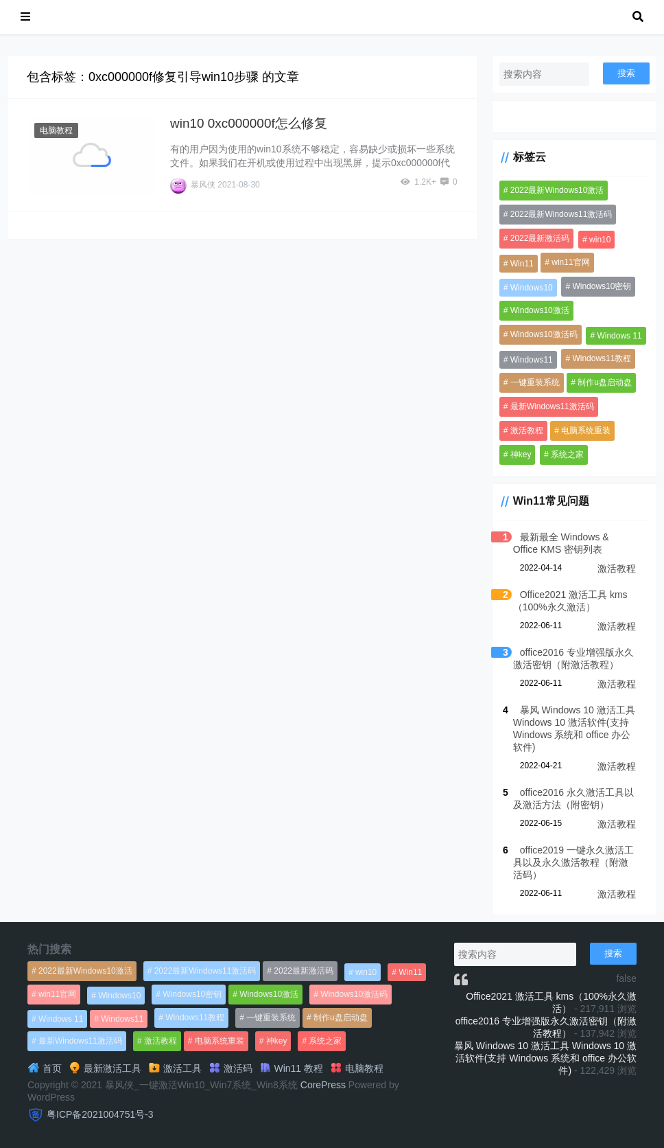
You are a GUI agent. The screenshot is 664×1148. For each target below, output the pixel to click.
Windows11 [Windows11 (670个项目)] (531, 360)
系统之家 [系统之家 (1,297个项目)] (567, 454)
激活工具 (175, 1068)
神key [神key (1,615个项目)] (521, 454)
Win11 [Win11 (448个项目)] (522, 263)
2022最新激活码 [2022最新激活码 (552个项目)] (540, 238)
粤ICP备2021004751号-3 (100, 1114)
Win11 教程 (291, 1068)
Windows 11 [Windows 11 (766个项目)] (619, 336)
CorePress (323, 1084)
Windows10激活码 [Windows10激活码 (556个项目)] (544, 334)
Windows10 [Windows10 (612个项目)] (531, 287)
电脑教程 (56, 130)
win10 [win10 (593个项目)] (599, 239)
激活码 (230, 1068)
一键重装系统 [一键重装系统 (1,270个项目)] (535, 382)
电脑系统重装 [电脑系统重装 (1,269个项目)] (585, 430)
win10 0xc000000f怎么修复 (248, 123)
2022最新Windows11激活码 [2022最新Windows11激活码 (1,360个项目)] (561, 214)
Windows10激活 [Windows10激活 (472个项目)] (539, 310)
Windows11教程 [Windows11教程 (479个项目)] (601, 358)
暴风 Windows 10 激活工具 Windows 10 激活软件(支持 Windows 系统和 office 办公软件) (545, 1058)
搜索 (626, 73)
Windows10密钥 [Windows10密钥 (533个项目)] (601, 286)
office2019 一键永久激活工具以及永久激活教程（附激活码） (573, 862)
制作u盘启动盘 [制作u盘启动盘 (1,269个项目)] (605, 382)
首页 (44, 1068)
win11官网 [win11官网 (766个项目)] (570, 262)
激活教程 (616, 568)
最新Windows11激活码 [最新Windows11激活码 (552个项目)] (552, 406)
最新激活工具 (105, 1068)
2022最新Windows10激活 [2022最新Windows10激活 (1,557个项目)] (557, 190)
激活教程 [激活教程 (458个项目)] (526, 430)
